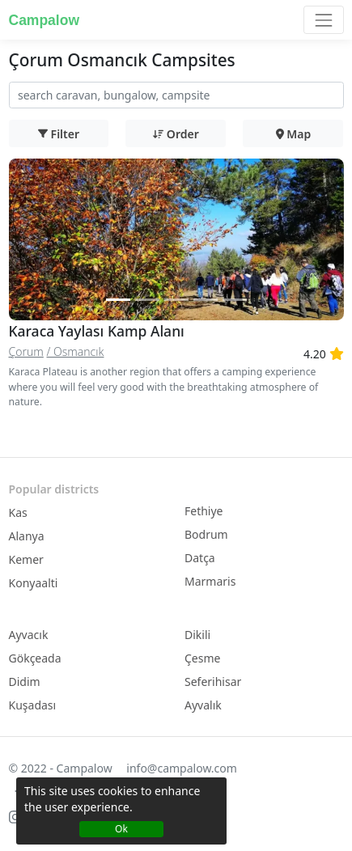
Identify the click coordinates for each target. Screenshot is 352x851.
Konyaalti (33, 583)
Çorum (26, 351)
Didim (24, 681)
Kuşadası (33, 705)
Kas (18, 512)
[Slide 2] (147, 299)
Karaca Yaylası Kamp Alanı (96, 331)
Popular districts (54, 489)
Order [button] (175, 134)
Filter (58, 134)
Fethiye (203, 511)
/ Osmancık (75, 351)
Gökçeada (35, 658)
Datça (199, 557)
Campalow (44, 20)
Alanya (27, 536)
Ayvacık (29, 634)
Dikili (197, 634)
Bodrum (206, 534)
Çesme (202, 658)
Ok (121, 829)
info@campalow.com (181, 768)
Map (294, 134)
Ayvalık (203, 705)
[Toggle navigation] (323, 20)
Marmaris (209, 581)
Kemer (26, 559)
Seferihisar (212, 681)
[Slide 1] (118, 299)
